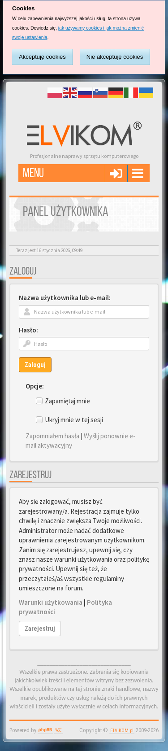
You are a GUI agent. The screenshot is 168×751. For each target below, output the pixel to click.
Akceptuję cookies (42, 56)
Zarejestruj (40, 628)
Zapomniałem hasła (52, 436)
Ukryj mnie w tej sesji (74, 419)
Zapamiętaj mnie (67, 401)
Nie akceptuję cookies (114, 56)
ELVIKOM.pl (122, 731)
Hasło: (28, 330)
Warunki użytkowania (50, 602)
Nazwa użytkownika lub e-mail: (65, 297)
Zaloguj (35, 364)
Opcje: (35, 386)
